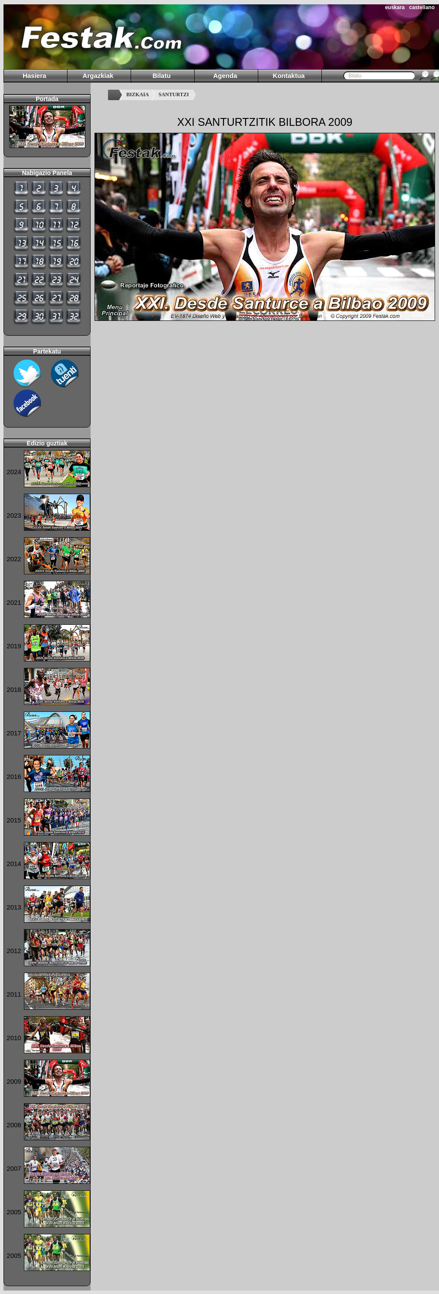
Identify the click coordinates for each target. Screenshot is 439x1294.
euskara (395, 7)
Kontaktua (288, 75)
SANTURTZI (174, 94)
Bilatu (161, 75)
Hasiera (34, 75)
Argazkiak (98, 75)
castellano (422, 7)
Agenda (225, 75)
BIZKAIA (137, 94)
